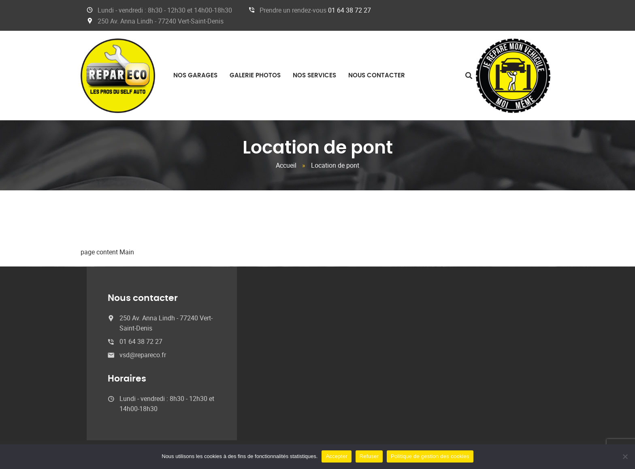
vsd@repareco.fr (142, 354)
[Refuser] (625, 456)
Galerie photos (255, 75)
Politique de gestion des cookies (430, 456)
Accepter (336, 456)
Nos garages (195, 75)
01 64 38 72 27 (349, 10)
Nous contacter (376, 75)
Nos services (314, 75)
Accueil (286, 165)
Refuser (369, 456)
